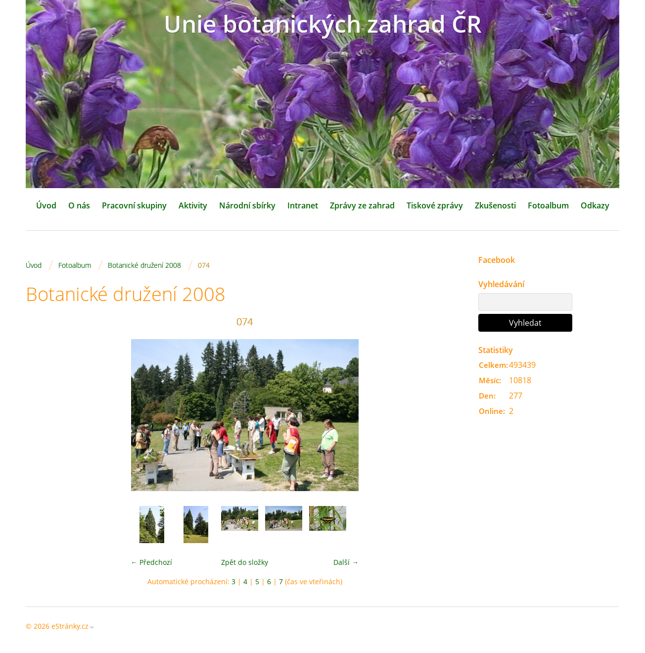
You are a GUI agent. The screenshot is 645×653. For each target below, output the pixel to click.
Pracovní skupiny (134, 205)
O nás (79, 205)
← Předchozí (151, 562)
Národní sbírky (247, 205)
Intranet (302, 205)
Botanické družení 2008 (144, 265)
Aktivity (193, 205)
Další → (346, 562)
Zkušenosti (495, 205)
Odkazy (595, 205)
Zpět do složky (244, 562)
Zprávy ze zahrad (362, 205)
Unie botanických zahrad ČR (323, 23)
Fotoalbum (548, 205)
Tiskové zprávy (435, 205)
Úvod (46, 205)
